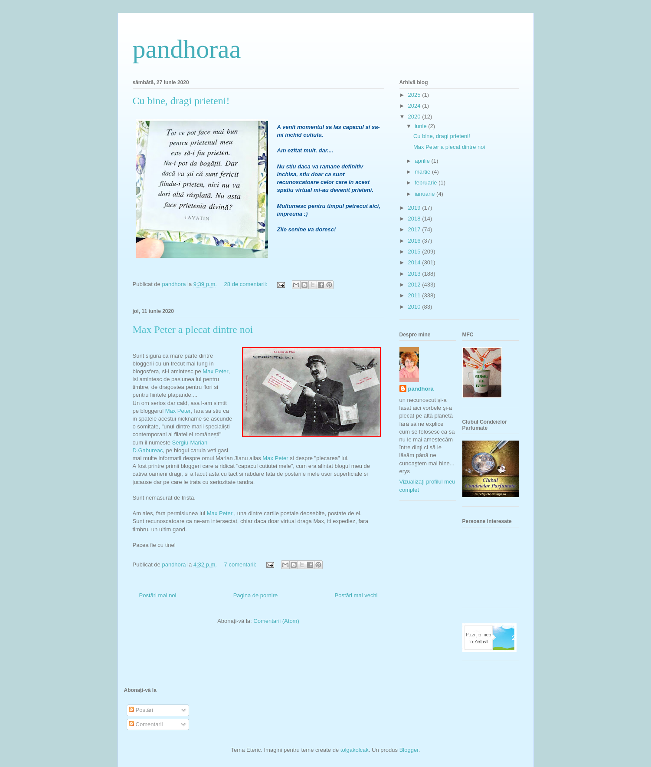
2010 (415, 306)
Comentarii (146, 724)
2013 (415, 273)
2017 (415, 229)
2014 (415, 262)
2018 (415, 218)
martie (423, 171)
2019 (415, 207)
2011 (415, 295)
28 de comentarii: (246, 284)
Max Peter (215, 371)
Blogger (409, 750)
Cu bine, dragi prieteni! (181, 100)
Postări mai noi (158, 595)
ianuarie (425, 194)
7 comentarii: (241, 564)
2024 (415, 105)
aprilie (423, 161)
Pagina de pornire (255, 595)
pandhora (421, 388)
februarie (426, 182)
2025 (415, 95)
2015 (415, 251)
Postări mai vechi (356, 595)
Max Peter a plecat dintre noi (193, 329)
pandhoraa (187, 49)
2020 (415, 116)
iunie (421, 126)
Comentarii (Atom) (276, 621)
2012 (415, 284)
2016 (415, 240)
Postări (141, 710)
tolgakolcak (354, 750)
